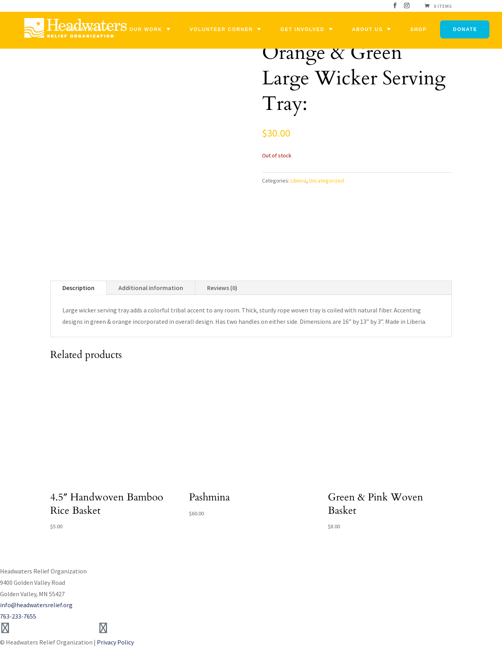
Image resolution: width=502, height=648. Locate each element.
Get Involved (302, 29)
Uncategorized (326, 180)
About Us (367, 29)
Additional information (150, 288)
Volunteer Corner (221, 29)
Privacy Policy (115, 642)
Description (78, 288)
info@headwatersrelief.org (36, 605)
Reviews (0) (222, 288)
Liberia (298, 180)
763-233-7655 (18, 616)
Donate (465, 29)
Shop (418, 29)
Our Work (145, 29)
